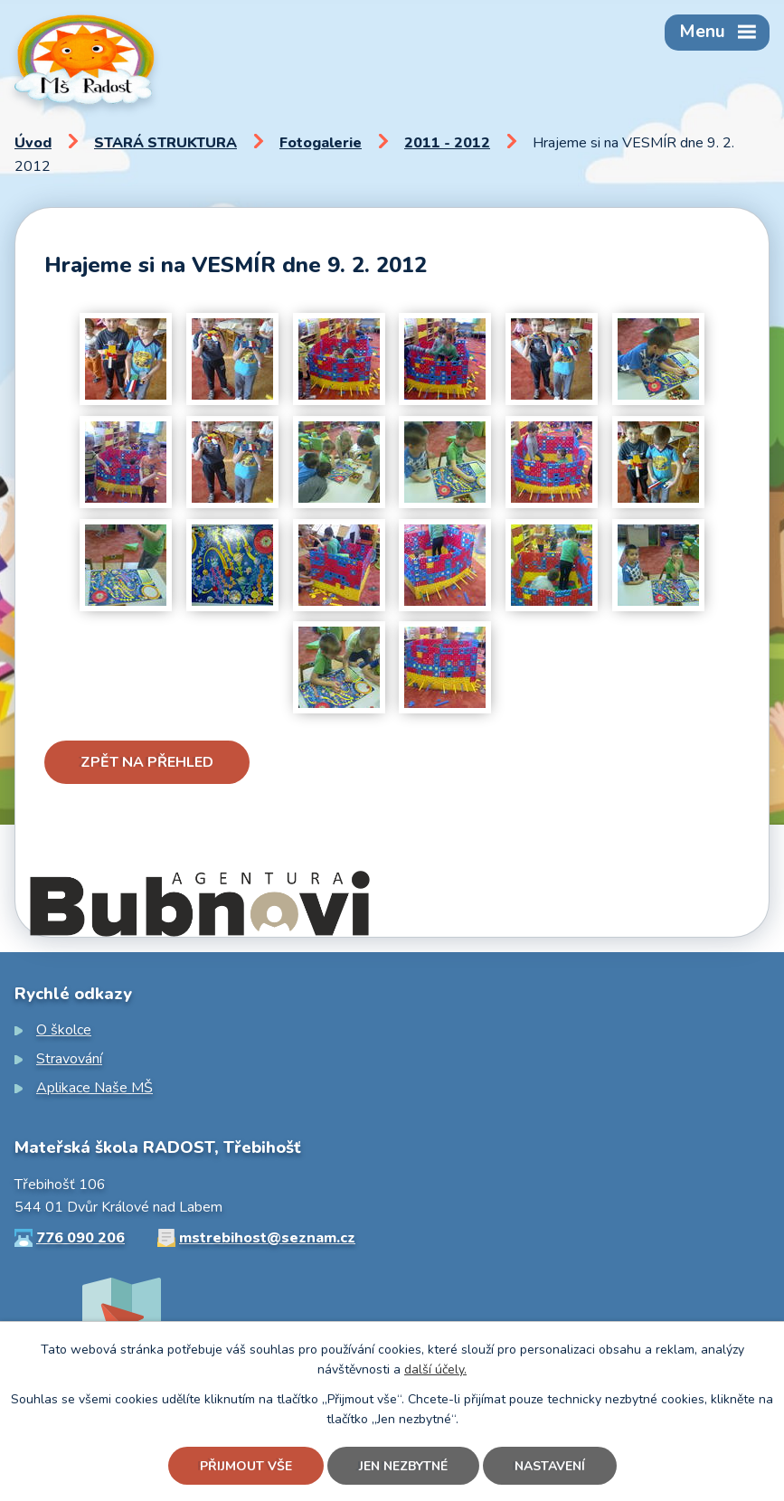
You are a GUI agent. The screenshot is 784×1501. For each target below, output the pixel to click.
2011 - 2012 (447, 143)
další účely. (435, 1370)
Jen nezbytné (403, 1466)
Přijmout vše (246, 1466)
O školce (63, 1030)
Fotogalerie (320, 143)
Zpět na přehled (146, 762)
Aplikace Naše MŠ (94, 1088)
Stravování (69, 1059)
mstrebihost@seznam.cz (267, 1238)
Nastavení (550, 1466)
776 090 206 (80, 1238)
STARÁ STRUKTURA (165, 143)
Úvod (33, 143)
